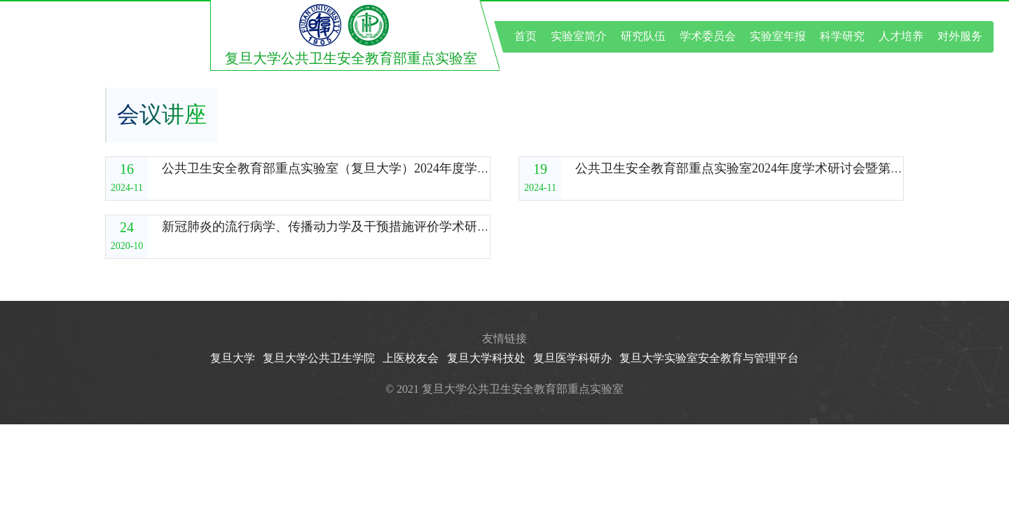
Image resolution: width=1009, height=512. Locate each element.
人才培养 (901, 36)
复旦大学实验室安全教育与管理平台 (709, 358)
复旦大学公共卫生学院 (319, 358)
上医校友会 (411, 358)
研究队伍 (643, 36)
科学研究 (842, 36)
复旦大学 (232, 358)
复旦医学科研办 (572, 358)
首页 (525, 36)
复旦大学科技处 (486, 358)
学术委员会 (708, 36)
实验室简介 (579, 36)
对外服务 (960, 36)
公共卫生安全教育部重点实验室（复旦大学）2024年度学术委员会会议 (357, 168)
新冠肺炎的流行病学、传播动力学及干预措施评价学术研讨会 (332, 227)
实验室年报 (778, 36)
